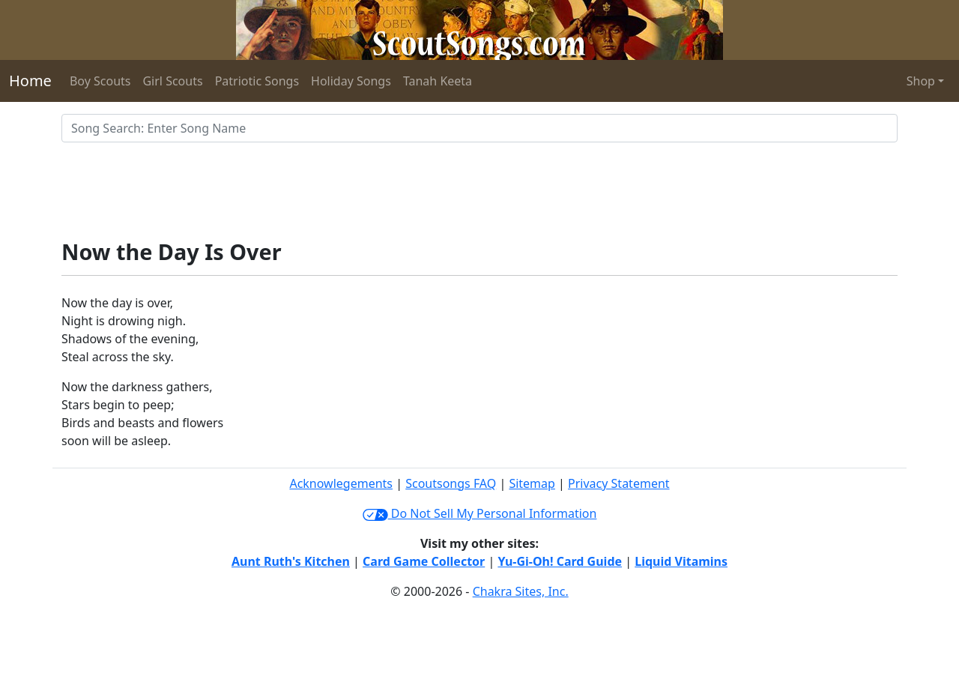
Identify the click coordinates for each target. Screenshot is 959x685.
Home (30, 80)
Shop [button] (921, 81)
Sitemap (532, 483)
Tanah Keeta (437, 81)
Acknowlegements (341, 483)
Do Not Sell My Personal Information (480, 513)
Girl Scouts (172, 81)
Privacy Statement (619, 483)
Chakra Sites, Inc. (521, 591)
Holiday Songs (351, 81)
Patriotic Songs (257, 81)
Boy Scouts (100, 81)
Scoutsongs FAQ (450, 483)
